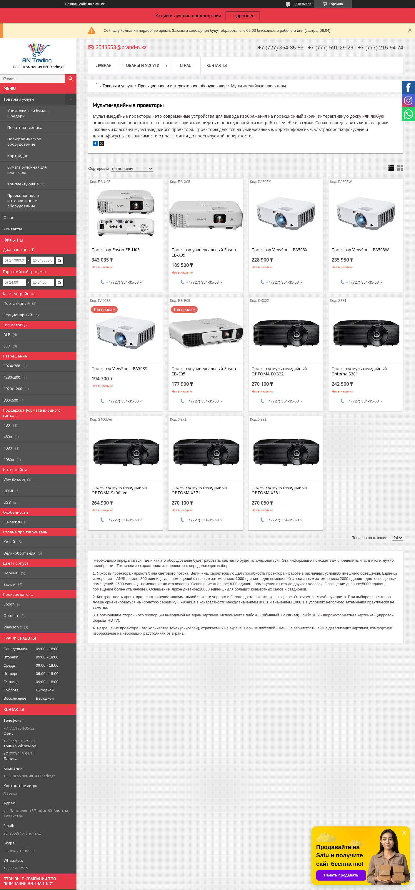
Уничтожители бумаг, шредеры (27, 113)
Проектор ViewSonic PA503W (360, 249)
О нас (9, 217)
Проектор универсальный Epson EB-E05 (203, 371)
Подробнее (242, 15)
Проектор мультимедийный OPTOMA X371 (199, 490)
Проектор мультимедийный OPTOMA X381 (279, 490)
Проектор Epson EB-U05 (115, 249)
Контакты (13, 229)
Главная (102, 65)
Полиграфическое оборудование (24, 141)
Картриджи (18, 155)
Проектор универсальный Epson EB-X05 (203, 252)
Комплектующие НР (26, 184)
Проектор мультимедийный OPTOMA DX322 (279, 371)
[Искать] (70, 78)
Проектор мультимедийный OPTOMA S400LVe (119, 490)
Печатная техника (24, 127)
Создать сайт (76, 4)
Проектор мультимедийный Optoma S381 (359, 371)
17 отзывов (302, 4)
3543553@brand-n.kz (22, 833)
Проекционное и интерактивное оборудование (23, 201)
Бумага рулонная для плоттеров (27, 169)
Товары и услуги (19, 99)
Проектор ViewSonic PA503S (119, 368)
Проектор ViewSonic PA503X (279, 249)
